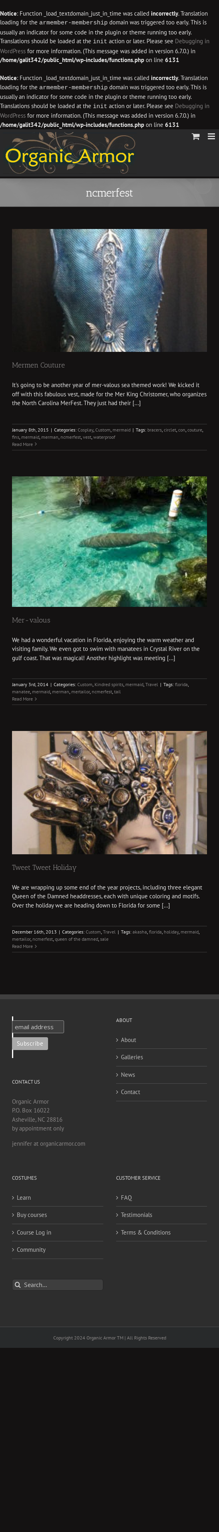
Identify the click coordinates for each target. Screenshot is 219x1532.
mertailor (80, 690)
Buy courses (32, 1213)
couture (194, 428)
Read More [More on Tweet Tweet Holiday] (22, 945)
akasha (140, 930)
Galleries (132, 1055)
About (128, 1038)
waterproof (104, 435)
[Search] (18, 1283)
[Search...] (57, 1283)
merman (49, 435)
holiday (171, 930)
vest (87, 435)
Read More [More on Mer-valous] (22, 697)
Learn (24, 1196)
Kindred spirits (108, 683)
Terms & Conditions (146, 1231)
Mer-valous (31, 618)
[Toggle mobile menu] (212, 135)
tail (117, 690)
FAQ (126, 1196)
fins (15, 435)
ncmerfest (70, 435)
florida (181, 683)
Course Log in (34, 1231)
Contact (130, 1090)
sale (104, 937)
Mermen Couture (38, 363)
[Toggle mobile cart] (196, 135)
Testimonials (136, 1213)
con (181, 428)
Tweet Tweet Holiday (44, 865)
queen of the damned (76, 937)
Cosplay (85, 428)
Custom (103, 428)
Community (31, 1248)
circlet (170, 428)
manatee (21, 690)
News (128, 1073)
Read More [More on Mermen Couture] (22, 443)
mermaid (122, 428)
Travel (151, 683)
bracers (154, 428)
